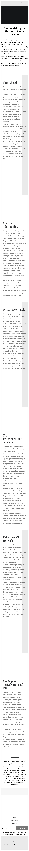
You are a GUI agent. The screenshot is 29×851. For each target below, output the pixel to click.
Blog (14, 817)
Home (14, 814)
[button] (25, 3)
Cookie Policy (14, 823)
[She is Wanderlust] (11, 2)
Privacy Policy (14, 820)
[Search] (20, 3)
